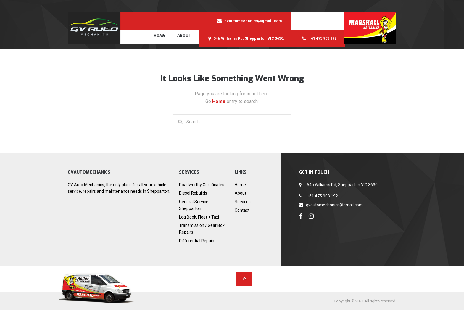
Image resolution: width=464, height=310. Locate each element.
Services (243, 201)
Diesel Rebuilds (193, 193)
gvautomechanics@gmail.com (334, 205)
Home (159, 35)
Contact (242, 210)
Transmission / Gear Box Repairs (202, 228)
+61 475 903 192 (322, 196)
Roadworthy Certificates (201, 184)
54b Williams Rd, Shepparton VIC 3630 (342, 184)
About (184, 35)
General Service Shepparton (193, 205)
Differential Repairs (197, 240)
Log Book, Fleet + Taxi (199, 217)
